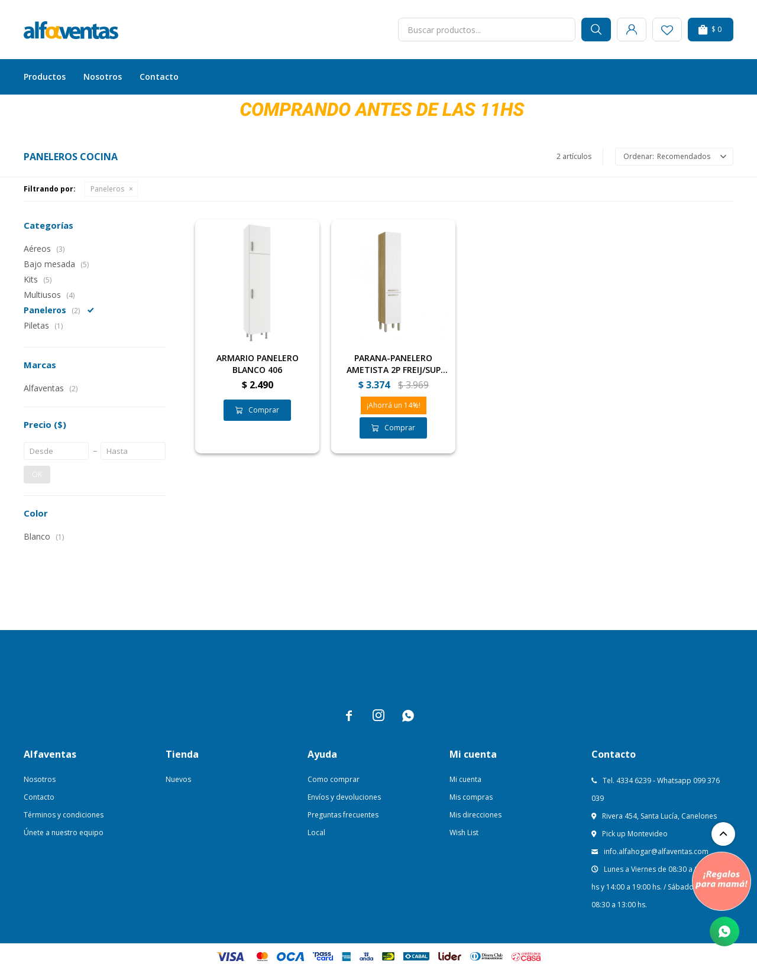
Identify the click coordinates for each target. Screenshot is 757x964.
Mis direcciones (475, 815)
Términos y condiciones (63, 815)
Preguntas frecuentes (343, 815)
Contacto (159, 76)
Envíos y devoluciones (344, 797)
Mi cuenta (465, 779)
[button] (596, 29)
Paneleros (107, 189)
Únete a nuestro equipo (63, 832)
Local (316, 832)
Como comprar (334, 779)
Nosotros (102, 76)
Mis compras (471, 797)
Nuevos (178, 779)
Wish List (463, 832)
